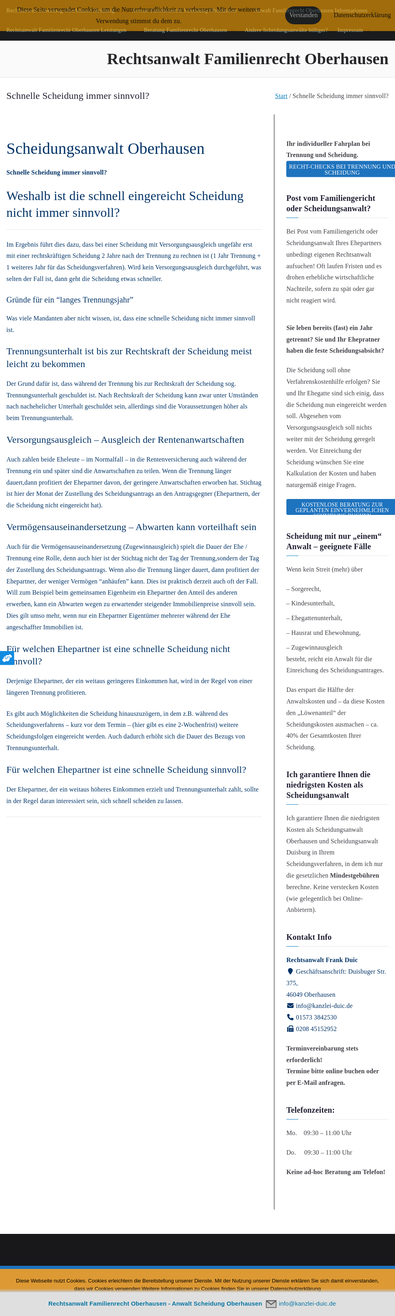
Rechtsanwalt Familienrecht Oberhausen (248, 59)
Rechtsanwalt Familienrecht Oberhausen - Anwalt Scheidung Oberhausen (155, 1303)
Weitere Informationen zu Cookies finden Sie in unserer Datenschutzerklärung (231, 1289)
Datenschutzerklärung (362, 15)
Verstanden (303, 15)
